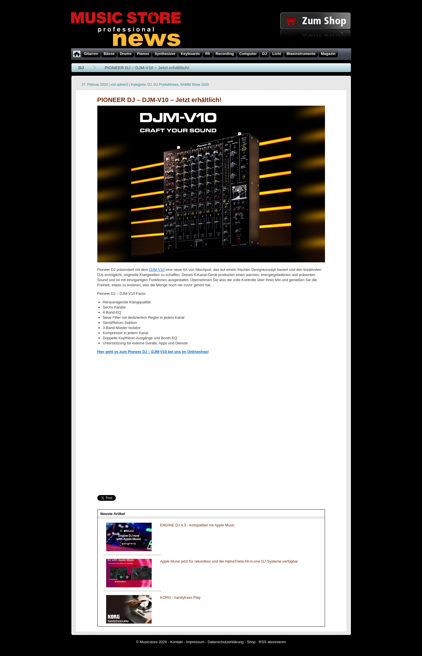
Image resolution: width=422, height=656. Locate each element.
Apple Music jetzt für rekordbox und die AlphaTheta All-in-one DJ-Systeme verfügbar (229, 561)
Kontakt (176, 642)
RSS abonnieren (272, 642)
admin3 (122, 85)
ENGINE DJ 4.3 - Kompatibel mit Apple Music (197, 525)
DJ (81, 67)
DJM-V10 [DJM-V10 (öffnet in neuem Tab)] (156, 269)
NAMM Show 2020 (194, 85)
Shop (251, 642)
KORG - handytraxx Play (180, 597)
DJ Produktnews (166, 85)
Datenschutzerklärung (226, 642)
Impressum (195, 642)
